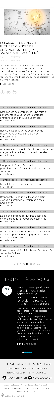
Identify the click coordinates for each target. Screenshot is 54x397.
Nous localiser (42, 378)
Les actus (6, 388)
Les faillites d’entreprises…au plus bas (21, 184)
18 (24, 264)
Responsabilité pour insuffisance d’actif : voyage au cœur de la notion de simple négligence (23, 200)
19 (27, 264)
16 (17, 264)
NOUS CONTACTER (17, 378)
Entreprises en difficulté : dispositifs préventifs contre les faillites (26, 252)
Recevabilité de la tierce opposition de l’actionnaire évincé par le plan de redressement (21, 133)
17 (20, 264)
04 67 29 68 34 (18, 373)
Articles (33, 391)
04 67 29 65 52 (39, 373)
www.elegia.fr (16, 60)
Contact (26, 388)
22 (37, 264)
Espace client (35, 388)
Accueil (6, 385)
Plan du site (46, 388)
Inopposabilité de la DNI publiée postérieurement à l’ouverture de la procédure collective (26, 168)
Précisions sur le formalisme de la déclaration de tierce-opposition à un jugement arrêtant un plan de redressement (25, 234)
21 (34, 264)
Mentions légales (23, 391)
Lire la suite (8, 84)
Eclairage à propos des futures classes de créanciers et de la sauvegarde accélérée (23, 217)
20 (31, 264)
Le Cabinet (15, 385)
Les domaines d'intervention (38, 385)
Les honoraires (16, 388)
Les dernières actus (27, 279)
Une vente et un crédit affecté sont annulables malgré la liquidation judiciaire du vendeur (26, 151)
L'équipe (23, 385)
